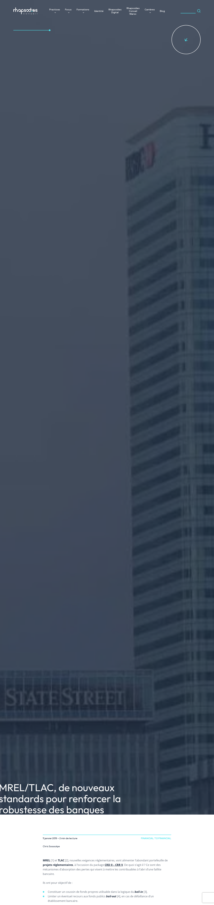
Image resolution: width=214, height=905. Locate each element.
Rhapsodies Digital (115, 11)
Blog (162, 11)
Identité (98, 11)
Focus (68, 9)
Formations (83, 9)
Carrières (150, 9)
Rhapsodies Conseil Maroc (133, 10)
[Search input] (188, 10)
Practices (54, 9)
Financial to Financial (156, 838)
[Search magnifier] (199, 11)
